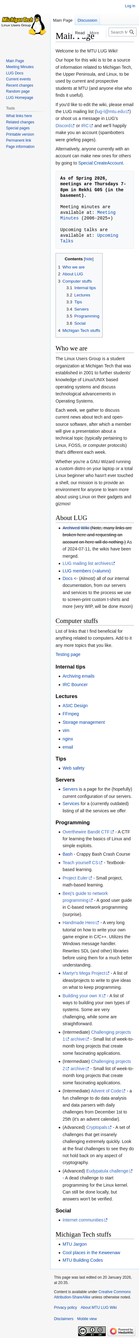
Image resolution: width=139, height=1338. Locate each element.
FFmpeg (70, 713)
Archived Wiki (75, 527)
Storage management (83, 722)
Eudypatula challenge (107, 1170)
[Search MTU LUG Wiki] (122, 32)
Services (70, 803)
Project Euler (75, 877)
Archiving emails (78, 676)
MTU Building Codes (82, 1260)
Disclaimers (63, 1319)
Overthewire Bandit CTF (86, 831)
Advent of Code (106, 1090)
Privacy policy (65, 1307)
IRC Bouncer (75, 684)
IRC (85, 125)
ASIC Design (75, 705)
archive (78, 1039)
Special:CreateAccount (100, 162)
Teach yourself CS (80, 862)
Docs (67, 578)
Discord (63, 125)
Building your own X (81, 995)
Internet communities (82, 1219)
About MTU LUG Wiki (99, 1307)
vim (65, 730)
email (67, 747)
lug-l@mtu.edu (110, 111)
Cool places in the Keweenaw (91, 1252)
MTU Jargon (74, 1244)
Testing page (68, 654)
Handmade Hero (78, 922)
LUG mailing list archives (86, 563)
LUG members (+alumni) (86, 570)
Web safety (73, 768)
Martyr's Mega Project (83, 973)
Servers (70, 789)
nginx (67, 738)
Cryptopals (96, 1127)
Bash (67, 854)
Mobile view (87, 1319)
